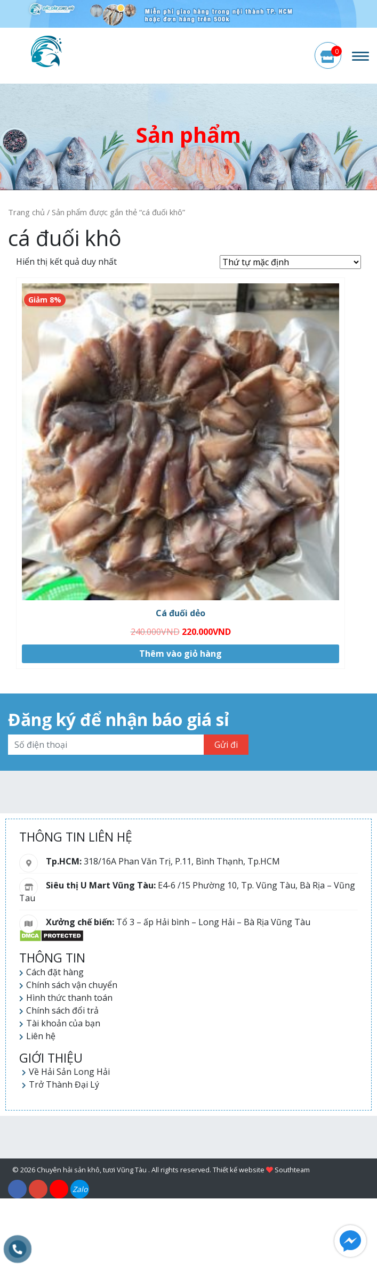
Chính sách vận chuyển (71, 985)
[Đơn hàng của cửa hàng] (290, 262)
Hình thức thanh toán (69, 997)
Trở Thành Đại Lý (64, 1084)
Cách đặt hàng (55, 972)
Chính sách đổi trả (62, 1010)
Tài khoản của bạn (63, 1023)
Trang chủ (26, 212)
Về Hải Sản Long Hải (69, 1072)
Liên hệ (40, 1036)
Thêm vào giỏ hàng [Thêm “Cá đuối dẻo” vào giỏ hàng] (180, 653)
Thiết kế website (238, 1169)
